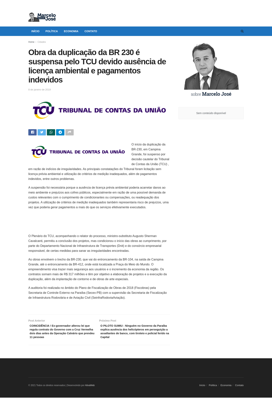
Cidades (42, 42)
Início (35, 31)
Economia (71, 31)
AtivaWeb (90, 393)
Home (31, 42)
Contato (90, 31)
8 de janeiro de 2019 (39, 89)
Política (52, 31)
